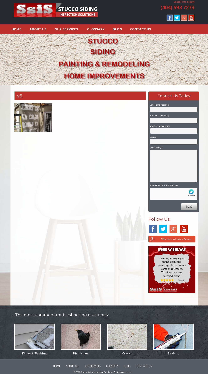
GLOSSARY (98, 29)
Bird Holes (81, 354)
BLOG (119, 29)
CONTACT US (142, 29)
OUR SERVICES (69, 29)
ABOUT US (40, 29)
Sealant (173, 354)
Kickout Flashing (34, 354)
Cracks (127, 354)
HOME (19, 29)
